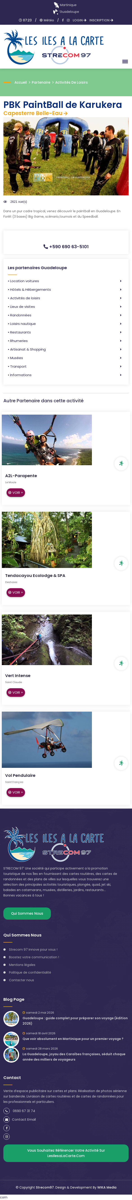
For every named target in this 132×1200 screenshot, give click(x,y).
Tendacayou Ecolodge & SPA (35, 575)
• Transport (17, 366)
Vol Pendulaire (20, 775)
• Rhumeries (18, 340)
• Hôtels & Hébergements (29, 289)
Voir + (15, 492)
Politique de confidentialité (30, 972)
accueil (20, 82)
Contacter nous (21, 980)
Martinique (65, 5)
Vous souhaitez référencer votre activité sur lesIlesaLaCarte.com (66, 1153)
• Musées (15, 357)
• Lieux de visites (21, 306)
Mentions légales (22, 965)
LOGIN (79, 20)
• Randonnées (19, 315)
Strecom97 (45, 1187)
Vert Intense (17, 675)
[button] (124, 61)
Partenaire (41, 82)
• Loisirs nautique (22, 323)
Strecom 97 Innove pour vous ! (33, 949)
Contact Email (19, 1119)
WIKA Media (106, 1187)
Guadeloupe (66, 11)
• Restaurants (19, 332)
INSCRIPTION (101, 20)
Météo (47, 20)
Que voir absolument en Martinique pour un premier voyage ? (73, 1039)
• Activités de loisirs (24, 298)
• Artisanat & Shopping (27, 349)
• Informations (20, 375)
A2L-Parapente (21, 475)
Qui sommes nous (27, 913)
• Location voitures (23, 281)
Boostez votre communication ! (34, 957)
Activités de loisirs (71, 82)
